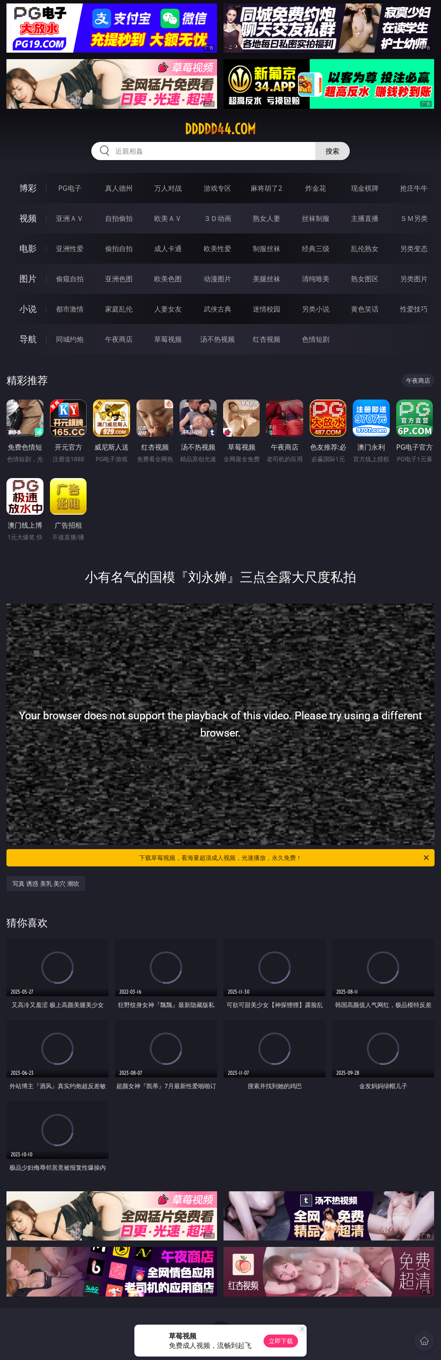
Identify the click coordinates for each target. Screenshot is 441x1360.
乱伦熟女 (365, 248)
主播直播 (365, 218)
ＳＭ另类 (414, 218)
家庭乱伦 (119, 309)
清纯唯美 (315, 278)
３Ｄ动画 (217, 218)
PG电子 (69, 188)
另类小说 (315, 309)
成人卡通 (168, 248)
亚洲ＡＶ (70, 218)
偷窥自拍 (70, 278)
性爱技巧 (414, 309)
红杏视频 (266, 339)
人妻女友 (168, 309)
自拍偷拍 (119, 218)
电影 (28, 248)
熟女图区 (365, 278)
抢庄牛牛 (414, 188)
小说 (28, 309)
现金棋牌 (365, 188)
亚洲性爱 (70, 248)
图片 (28, 278)
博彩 (28, 188)
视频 (28, 218)
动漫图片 (217, 278)
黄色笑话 (365, 309)
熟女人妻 (266, 218)
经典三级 (315, 248)
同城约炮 (70, 339)
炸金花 (315, 188)
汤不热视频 (217, 339)
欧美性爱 (217, 248)
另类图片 (414, 278)
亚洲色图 (119, 278)
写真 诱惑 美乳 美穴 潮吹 (45, 883)
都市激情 (70, 309)
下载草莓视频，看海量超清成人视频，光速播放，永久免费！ (284, 858)
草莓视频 (168, 339)
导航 (28, 339)
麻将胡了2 (266, 188)
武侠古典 (217, 309)
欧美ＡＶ (168, 218)
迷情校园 (266, 309)
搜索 (332, 151)
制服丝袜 (266, 248)
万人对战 (168, 188)
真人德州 (119, 188)
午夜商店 (119, 339)
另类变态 (414, 248)
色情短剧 (315, 339)
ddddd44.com (220, 129)
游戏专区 (217, 188)
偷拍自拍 (119, 248)
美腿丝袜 (266, 278)
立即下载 (281, 1341)
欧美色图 (168, 278)
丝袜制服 (315, 218)
